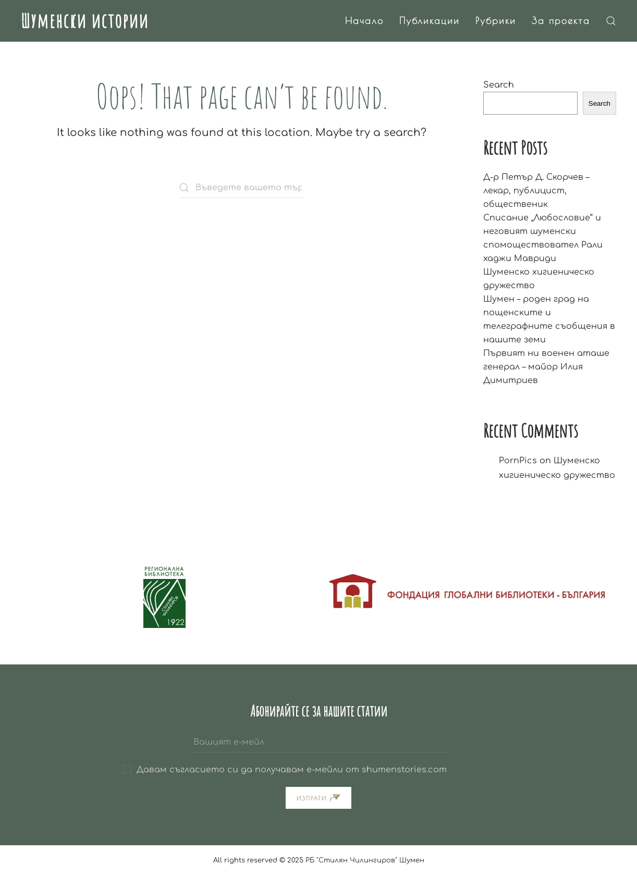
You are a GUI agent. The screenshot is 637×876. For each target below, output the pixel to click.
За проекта (561, 20)
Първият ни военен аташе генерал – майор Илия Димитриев (546, 367)
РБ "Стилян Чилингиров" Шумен (364, 860)
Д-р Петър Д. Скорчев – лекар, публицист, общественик (536, 190)
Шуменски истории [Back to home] (85, 20)
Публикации (429, 20)
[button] (611, 21)
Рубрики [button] (495, 20)
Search (498, 85)
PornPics (518, 460)
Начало (364, 20)
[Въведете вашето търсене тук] (241, 187)
